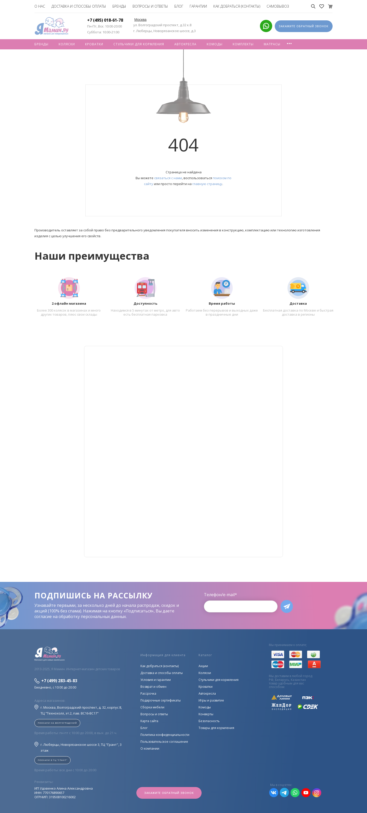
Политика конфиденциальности (164, 735)
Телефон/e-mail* (220, 594)
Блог (178, 6)
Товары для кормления (216, 728)
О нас (39, 6)
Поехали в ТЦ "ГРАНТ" (52, 760)
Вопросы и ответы (150, 6)
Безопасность (209, 721)
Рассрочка (148, 693)
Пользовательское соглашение (164, 741)
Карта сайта (149, 721)
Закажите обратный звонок (169, 793)
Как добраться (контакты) (236, 6)
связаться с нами (168, 178)
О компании (149, 748)
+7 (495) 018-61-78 (105, 20)
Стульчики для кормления (138, 44)
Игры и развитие (211, 700)
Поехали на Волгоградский (57, 722)
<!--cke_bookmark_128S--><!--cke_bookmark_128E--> (183, 451)
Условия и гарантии (155, 680)
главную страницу (207, 183)
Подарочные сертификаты (160, 700)
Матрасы (272, 44)
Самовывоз (278, 6)
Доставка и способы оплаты (78, 6)
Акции (203, 666)
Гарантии (198, 6)
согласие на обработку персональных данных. (80, 616)
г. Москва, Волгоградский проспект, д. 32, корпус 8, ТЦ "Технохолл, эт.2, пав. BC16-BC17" (78, 710)
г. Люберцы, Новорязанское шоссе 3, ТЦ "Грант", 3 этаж (78, 747)
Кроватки (94, 44)
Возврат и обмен (153, 686)
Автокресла (185, 44)
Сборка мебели (152, 707)
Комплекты (243, 44)
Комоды (214, 44)
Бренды (119, 6)
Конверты (206, 714)
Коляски (67, 44)
